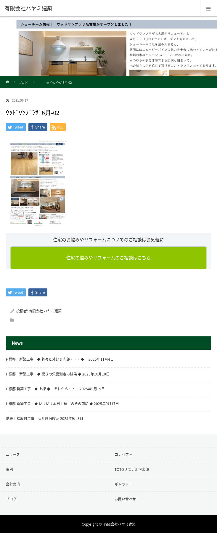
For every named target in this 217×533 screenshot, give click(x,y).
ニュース (13, 454)
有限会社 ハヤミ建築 (45, 311)
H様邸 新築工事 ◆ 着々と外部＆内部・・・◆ (47, 359)
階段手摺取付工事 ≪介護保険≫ (32, 418)
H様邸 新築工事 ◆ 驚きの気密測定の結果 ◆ (43, 374)
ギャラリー (123, 484)
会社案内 (13, 484)
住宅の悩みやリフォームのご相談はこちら (108, 257)
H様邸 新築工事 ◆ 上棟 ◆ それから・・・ (42, 388)
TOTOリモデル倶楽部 (132, 469)
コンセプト (123, 454)
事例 (9, 469)
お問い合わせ (125, 499)
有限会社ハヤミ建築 (120, 524)
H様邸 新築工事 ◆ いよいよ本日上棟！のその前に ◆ (49, 403)
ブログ (23, 82)
